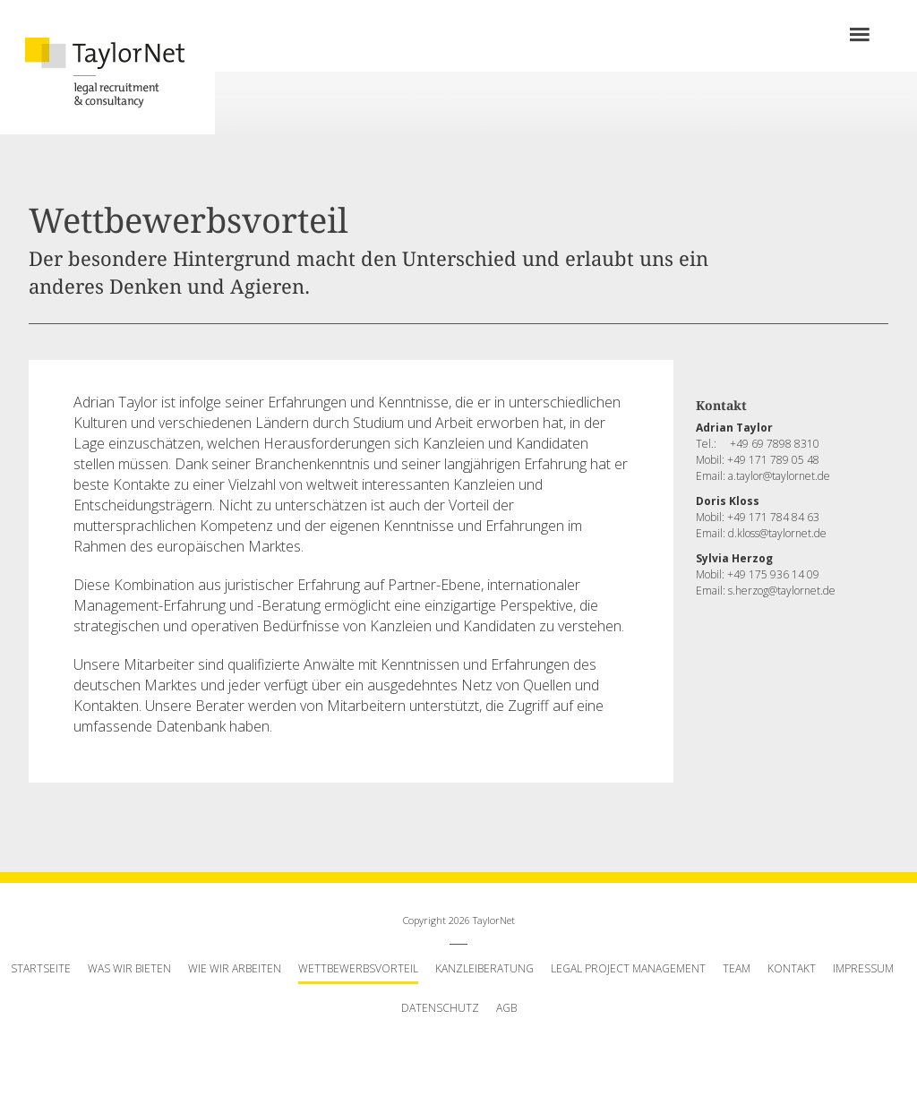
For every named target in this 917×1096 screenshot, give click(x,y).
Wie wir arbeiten (234, 968)
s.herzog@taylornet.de (782, 590)
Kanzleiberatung (484, 968)
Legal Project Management (628, 968)
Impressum (863, 968)
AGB (506, 1007)
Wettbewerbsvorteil (358, 968)
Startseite (41, 968)
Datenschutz (440, 1007)
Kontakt (791, 968)
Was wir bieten (129, 968)
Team (736, 968)
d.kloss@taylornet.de (777, 533)
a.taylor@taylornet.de (779, 476)
